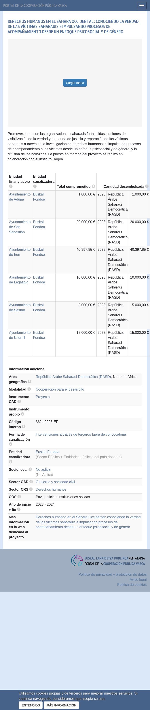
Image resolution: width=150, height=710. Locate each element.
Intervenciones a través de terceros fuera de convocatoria (81, 434)
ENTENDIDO (31, 705)
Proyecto (43, 397)
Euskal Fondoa (47, 452)
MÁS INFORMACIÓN (61, 705)
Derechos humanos (51, 489)
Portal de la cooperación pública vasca (35, 5)
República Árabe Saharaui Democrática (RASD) (73, 377)
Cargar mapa (75, 83)
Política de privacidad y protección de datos (112, 574)
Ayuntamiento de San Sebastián (20, 227)
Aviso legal (138, 579)
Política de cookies (132, 585)
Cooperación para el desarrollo (60, 389)
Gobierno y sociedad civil (55, 482)
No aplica (43, 469)
